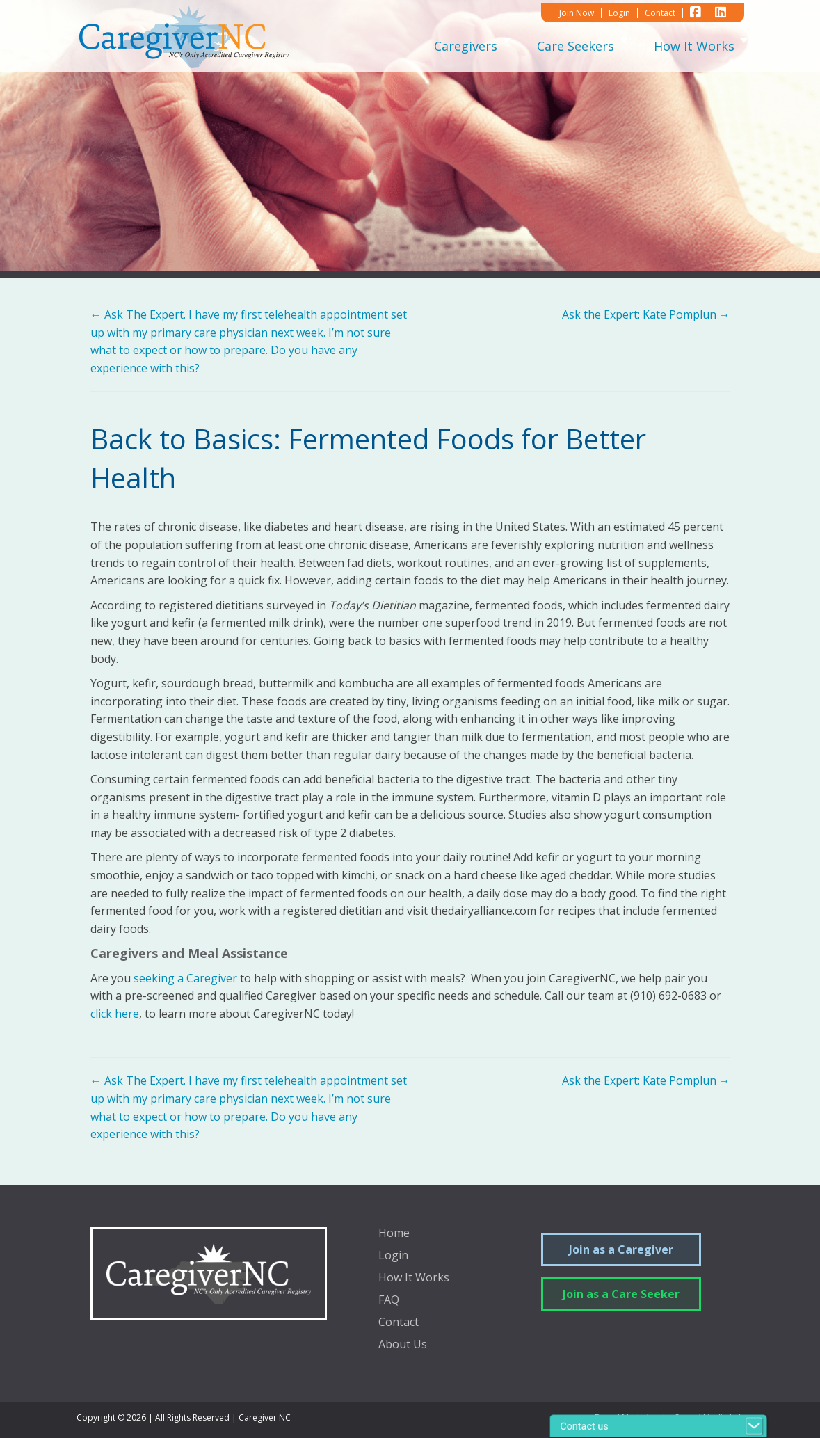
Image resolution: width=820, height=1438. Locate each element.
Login (393, 1256)
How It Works (413, 1278)
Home (394, 1233)
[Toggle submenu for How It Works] (744, 46)
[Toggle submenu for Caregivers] (507, 46)
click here (114, 1013)
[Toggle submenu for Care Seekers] (624, 46)
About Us (402, 1345)
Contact (398, 1322)
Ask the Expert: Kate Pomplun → (646, 314)
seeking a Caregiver (185, 978)
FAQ (388, 1300)
